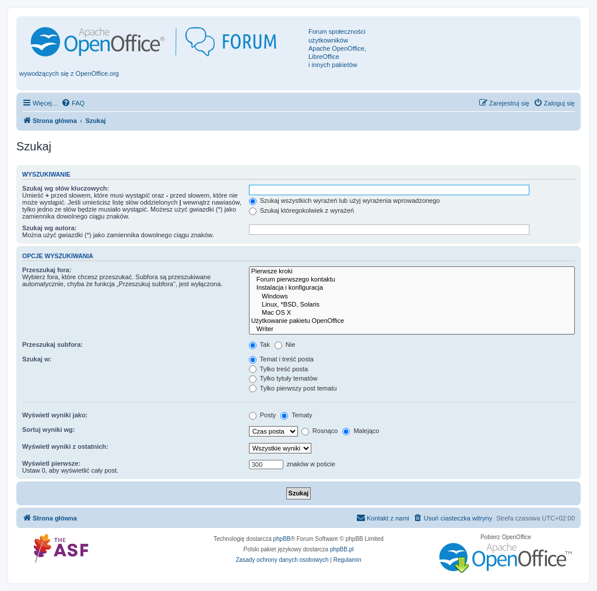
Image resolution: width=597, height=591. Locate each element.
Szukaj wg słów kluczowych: (65, 188)
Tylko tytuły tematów (283, 378)
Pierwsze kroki (412, 272)
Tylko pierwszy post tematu (293, 388)
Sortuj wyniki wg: (48, 429)
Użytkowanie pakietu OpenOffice (412, 321)
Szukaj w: (36, 359)
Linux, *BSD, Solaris (412, 305)
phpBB (282, 539)
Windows (412, 297)
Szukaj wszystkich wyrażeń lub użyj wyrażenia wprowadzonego (344, 200)
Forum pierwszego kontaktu (412, 280)
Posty (262, 414)
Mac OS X (412, 313)
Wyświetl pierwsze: (51, 463)
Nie (285, 344)
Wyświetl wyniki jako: (54, 414)
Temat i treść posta (281, 359)
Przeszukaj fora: (46, 269)
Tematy (296, 414)
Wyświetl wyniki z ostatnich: (65, 446)
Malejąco (360, 430)
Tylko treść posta (278, 368)
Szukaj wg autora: (49, 227)
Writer (412, 329)
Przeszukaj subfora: (52, 344)
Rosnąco (319, 430)
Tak (259, 344)
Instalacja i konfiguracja (412, 288)
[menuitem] (73, 103)
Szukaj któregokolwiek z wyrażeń (301, 210)
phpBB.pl (342, 549)
